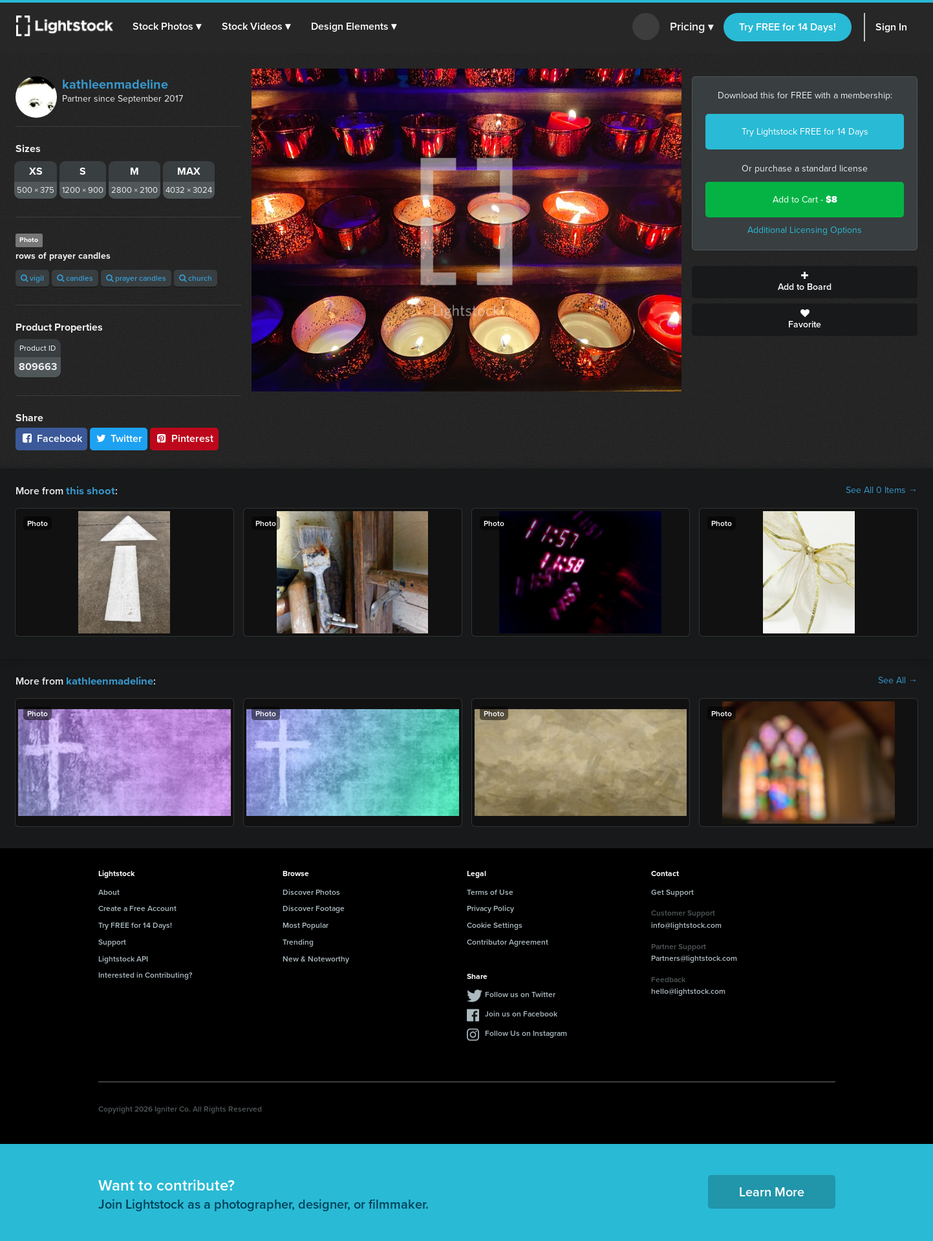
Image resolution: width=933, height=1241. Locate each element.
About (109, 890)
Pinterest (184, 438)
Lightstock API (123, 957)
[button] (167, 26)
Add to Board (804, 282)
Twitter (119, 438)
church (195, 277)
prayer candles (136, 277)
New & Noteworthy (316, 957)
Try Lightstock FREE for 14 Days (805, 131)
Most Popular (305, 923)
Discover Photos (311, 890)
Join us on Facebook (521, 1012)
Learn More (771, 1190)
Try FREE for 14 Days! (787, 26)
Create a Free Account (137, 906)
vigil (32, 277)
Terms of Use (490, 890)
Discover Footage (314, 906)
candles (75, 277)
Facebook (51, 438)
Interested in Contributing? (145, 973)
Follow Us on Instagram (526, 1031)
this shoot (88, 490)
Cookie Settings (494, 923)
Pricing (691, 27)
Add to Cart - (805, 199)
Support (112, 940)
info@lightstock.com (686, 923)
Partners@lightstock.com (694, 956)
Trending (298, 940)
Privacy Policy (490, 906)
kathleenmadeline (115, 84)
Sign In (891, 26)
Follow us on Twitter (520, 992)
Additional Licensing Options (804, 230)
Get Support (672, 890)
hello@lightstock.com (688, 989)
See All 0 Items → (881, 490)
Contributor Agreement (507, 940)
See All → (897, 680)
